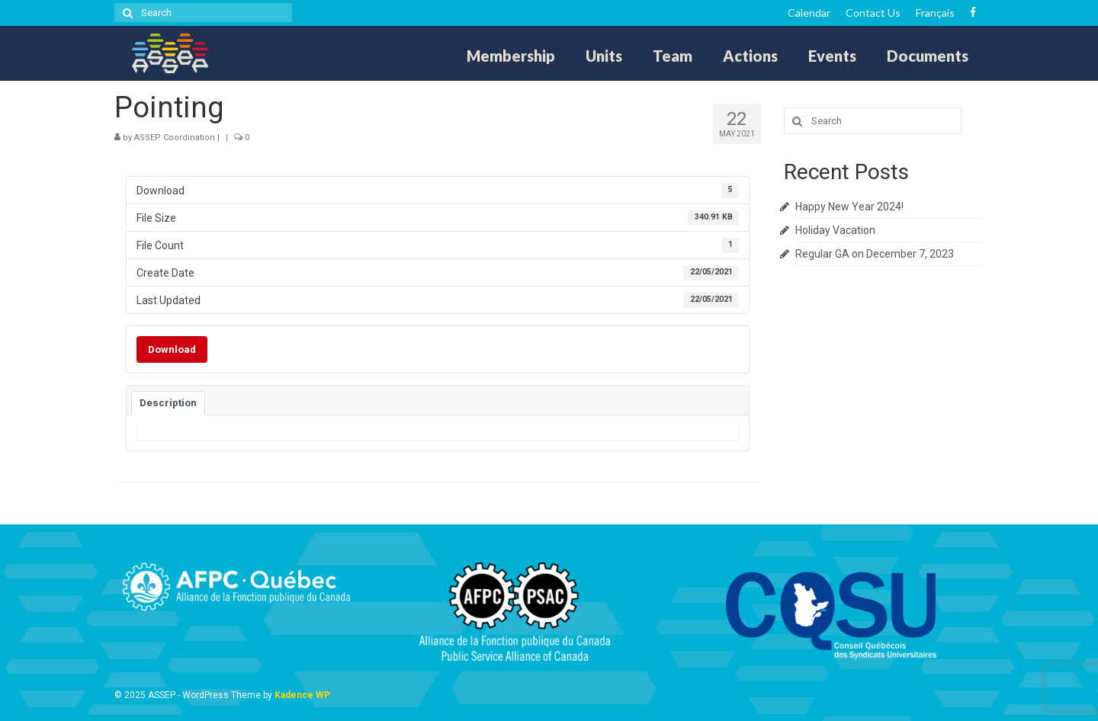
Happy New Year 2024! (849, 206)
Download (172, 349)
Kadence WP (302, 695)
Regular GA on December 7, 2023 (874, 254)
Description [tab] (168, 403)
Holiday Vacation (835, 230)
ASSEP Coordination (174, 138)
